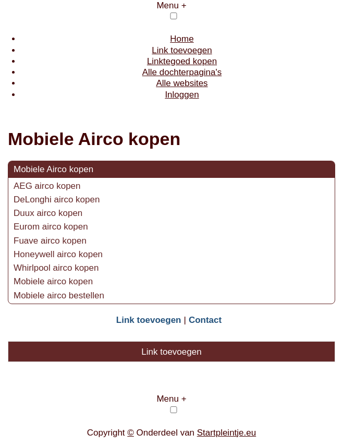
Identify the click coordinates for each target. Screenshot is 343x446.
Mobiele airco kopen (53, 281)
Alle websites (181, 83)
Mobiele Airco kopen (53, 169)
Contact (205, 320)
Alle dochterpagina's (182, 72)
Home (181, 39)
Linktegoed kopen (182, 61)
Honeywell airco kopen (58, 254)
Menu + (171, 5)
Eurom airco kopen (51, 227)
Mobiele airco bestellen (59, 295)
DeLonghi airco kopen (57, 199)
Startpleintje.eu (226, 433)
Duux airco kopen (48, 213)
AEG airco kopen (47, 186)
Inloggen (182, 95)
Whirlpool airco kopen (56, 268)
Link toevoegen (182, 50)
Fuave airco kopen (50, 241)
